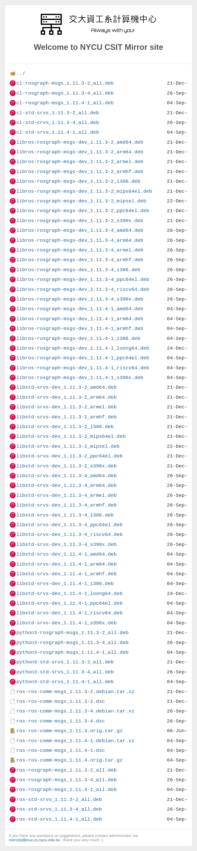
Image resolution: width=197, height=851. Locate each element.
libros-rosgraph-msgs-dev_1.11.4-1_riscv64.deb (82, 367)
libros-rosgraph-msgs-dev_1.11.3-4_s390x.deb (79, 299)
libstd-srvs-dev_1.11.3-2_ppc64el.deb (69, 456)
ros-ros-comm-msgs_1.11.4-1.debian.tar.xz (75, 740)
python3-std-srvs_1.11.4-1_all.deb (65, 681)
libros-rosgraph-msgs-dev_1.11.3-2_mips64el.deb (84, 191)
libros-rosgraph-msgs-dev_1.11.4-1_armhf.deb (79, 328)
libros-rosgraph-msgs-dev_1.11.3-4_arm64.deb (79, 240)
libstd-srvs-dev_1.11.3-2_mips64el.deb (70, 436)
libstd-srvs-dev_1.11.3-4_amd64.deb (66, 475)
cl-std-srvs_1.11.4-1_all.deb (57, 132)
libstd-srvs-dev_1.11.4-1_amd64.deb (66, 554)
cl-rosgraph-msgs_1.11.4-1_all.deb (65, 102)
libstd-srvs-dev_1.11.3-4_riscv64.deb (69, 534)
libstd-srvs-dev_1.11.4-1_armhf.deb (66, 573)
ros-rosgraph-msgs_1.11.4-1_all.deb (66, 789)
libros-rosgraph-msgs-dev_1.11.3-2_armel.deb (79, 161)
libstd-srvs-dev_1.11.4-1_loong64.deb (69, 593)
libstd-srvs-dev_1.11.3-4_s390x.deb (66, 544)
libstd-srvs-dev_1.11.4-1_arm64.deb (66, 564)
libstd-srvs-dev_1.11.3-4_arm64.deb (66, 485)
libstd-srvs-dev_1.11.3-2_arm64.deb (66, 397)
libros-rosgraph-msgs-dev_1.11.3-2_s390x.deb (79, 220)
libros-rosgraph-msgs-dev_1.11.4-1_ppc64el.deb (82, 357)
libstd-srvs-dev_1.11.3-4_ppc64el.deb (69, 524)
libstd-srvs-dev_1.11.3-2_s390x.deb (66, 466)
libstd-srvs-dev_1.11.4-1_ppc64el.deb (69, 603)
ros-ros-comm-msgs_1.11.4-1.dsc (60, 750)
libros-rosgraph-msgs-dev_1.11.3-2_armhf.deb (79, 171)
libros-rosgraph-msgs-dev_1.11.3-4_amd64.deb (79, 230)
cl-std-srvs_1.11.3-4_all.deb (57, 122)
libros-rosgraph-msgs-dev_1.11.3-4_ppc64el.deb (82, 279)
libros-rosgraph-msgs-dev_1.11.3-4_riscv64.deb (82, 289)
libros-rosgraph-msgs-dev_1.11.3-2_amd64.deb (79, 142)
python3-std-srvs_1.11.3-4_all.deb (65, 672)
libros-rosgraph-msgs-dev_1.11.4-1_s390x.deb (79, 377)
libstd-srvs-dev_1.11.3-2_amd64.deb (66, 387)
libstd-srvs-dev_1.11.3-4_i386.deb (65, 515)
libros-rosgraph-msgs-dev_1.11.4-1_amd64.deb (79, 308)
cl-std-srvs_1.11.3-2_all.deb (57, 112)
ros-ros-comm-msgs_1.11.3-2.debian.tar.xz (75, 691)
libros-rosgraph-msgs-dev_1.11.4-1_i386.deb (78, 338)
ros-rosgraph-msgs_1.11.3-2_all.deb (66, 770)
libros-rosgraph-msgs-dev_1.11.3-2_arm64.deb (79, 151)
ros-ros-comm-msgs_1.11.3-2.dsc (60, 701)
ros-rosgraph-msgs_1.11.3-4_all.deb (66, 779)
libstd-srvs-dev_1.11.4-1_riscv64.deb (69, 613)
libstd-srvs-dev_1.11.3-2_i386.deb (65, 426)
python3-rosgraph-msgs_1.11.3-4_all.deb (72, 642)
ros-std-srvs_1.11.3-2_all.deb (59, 799)
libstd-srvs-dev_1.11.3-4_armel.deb (66, 495)
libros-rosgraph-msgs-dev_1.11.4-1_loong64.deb (82, 348)
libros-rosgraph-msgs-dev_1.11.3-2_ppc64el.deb (82, 210)
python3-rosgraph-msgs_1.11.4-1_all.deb (72, 652)
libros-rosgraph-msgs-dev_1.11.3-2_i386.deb (78, 181)
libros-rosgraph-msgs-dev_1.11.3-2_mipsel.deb (81, 201)
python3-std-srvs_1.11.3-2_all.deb (65, 662)
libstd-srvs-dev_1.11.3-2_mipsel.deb (68, 446)
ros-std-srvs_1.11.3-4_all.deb (59, 809)
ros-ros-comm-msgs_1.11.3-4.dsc (60, 721)
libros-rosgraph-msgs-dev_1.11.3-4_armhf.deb (79, 259)
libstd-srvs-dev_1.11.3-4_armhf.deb (66, 505)
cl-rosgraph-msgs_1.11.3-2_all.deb (65, 83)
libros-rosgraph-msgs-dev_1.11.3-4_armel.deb (79, 250)
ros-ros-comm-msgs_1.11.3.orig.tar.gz (69, 730)
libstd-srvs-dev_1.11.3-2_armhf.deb (66, 416)
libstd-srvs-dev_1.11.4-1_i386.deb (65, 583)
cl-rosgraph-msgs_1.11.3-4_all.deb (65, 93)
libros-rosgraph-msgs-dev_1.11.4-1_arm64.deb (79, 318)
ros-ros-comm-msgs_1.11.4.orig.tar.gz (69, 760)
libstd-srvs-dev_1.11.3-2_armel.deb (66, 407)
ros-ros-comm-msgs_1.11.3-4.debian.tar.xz (75, 711)
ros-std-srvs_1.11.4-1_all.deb (59, 819)
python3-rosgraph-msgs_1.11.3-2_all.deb (72, 632)
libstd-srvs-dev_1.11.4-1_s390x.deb (66, 622)
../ (20, 73)
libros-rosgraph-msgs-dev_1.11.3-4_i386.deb (78, 269)
